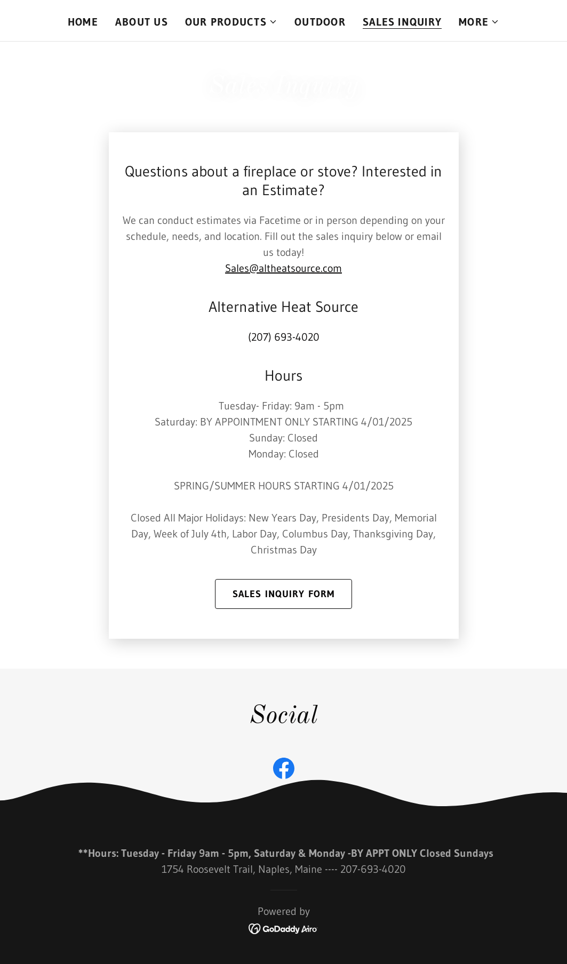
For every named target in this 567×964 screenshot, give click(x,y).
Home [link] (83, 21)
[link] (283, 770)
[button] (231, 21)
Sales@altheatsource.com (283, 268)
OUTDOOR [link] (320, 21)
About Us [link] (141, 21)
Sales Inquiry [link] (402, 21)
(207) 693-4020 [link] (284, 337)
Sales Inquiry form (283, 594)
